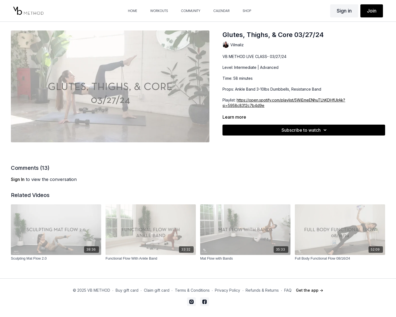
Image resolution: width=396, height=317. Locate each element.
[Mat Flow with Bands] (245, 258)
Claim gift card (156, 290)
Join (371, 11)
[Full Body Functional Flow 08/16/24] (340, 258)
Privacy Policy (227, 290)
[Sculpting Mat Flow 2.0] (56, 258)
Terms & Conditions (192, 290)
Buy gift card (127, 290)
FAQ (288, 290)
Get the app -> (309, 290)
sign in (17, 179)
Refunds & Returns (262, 290)
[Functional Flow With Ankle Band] (151, 258)
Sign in (344, 11)
